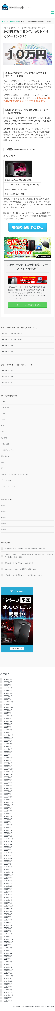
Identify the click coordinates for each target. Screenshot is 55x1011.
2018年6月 (8, 920)
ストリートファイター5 (9, 486)
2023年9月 (8, 744)
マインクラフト (6, 407)
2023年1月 (8, 766)
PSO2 (3, 420)
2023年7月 (8, 749)
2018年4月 (8, 925)
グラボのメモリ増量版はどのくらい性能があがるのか (23, 575)
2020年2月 (8, 864)
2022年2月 (8, 797)
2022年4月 (8, 791)
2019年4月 (8, 892)
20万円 (3, 517)
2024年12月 (8, 702)
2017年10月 (8, 942)
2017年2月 (8, 964)
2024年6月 (8, 719)
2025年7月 (8, 682)
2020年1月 (8, 867)
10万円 (3, 505)
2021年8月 (8, 814)
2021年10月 (8, 808)
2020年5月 (8, 855)
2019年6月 (8, 886)
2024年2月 (8, 730)
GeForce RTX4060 (7, 376)
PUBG (3, 401)
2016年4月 (8, 984)
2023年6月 (8, 752)
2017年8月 (8, 948)
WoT (2, 432)
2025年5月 (8, 688)
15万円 (3, 511)
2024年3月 (8, 727)
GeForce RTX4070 (7, 382)
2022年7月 (8, 783)
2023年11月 (8, 738)
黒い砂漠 (4, 438)
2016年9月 (8, 978)
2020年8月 (8, 847)
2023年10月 (8, 741)
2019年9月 (8, 878)
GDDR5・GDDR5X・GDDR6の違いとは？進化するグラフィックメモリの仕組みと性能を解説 (29, 556)
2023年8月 (8, 746)
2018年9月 (8, 911)
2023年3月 (8, 760)
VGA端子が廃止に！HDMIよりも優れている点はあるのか (25, 548)
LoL (2, 462)
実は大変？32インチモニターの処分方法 (19, 563)
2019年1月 (8, 900)
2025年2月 (8, 696)
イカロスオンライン (8, 450)
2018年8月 (8, 914)
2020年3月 (8, 861)
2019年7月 (8, 883)
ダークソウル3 (6, 480)
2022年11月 (8, 772)
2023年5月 (8, 755)
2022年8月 (8, 780)
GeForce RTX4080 (7, 345)
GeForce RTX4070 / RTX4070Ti (12, 339)
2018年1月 (8, 934)
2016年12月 (8, 970)
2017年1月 (8, 967)
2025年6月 (8, 685)
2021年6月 (8, 819)
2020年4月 (8, 858)
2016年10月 (8, 976)
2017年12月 (8, 936)
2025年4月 (8, 691)
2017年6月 (8, 953)
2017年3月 (8, 962)
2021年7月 (8, 816)
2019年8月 (8, 881)
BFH (2, 468)
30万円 (3, 529)
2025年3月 (8, 693)
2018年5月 (8, 923)
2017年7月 (8, 950)
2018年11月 (8, 906)
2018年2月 (8, 931)
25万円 (3, 523)
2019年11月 (8, 872)
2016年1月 (8, 992)
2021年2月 (8, 830)
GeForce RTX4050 (7, 370)
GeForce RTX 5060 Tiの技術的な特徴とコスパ (21, 569)
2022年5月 (8, 788)
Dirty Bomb (5, 456)
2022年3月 (8, 794)
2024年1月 (8, 732)
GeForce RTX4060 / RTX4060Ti (12, 333)
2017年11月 (8, 939)
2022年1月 (8, 800)
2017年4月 (8, 959)
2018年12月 (8, 903)
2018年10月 (8, 909)
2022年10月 (8, 774)
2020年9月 (8, 844)
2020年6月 (8, 853)
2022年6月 (8, 786)
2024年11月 (8, 705)
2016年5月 (8, 981)
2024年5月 (8, 721)
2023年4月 (8, 758)
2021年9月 (8, 811)
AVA (2, 426)
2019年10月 (8, 875)
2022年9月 (8, 777)
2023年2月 (8, 763)
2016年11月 (8, 973)
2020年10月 (8, 841)
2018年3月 (8, 928)
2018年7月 (8, 917)
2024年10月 (8, 707)
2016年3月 (8, 987)
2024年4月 (8, 724)
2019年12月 (8, 869)
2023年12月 (8, 735)
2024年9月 (8, 710)
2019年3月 (8, 895)
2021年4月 (8, 825)
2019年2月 (8, 897)
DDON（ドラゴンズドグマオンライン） (15, 474)
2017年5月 (8, 956)
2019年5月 (8, 889)
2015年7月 (8, 998)
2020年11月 (8, 839)
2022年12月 (8, 769)
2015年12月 (8, 995)
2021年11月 (8, 805)
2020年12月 (8, 836)
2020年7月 (8, 850)
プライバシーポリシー (47, 1006)
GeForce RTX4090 (7, 351)
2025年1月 (8, 699)
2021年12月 (8, 802)
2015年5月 (8, 1001)
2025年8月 (8, 679)
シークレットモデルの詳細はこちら (27, 305)
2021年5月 (8, 822)
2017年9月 (8, 945)
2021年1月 (8, 833)
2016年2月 (8, 990)
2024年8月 (8, 713)
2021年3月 (8, 828)
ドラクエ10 (5, 444)
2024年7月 (8, 716)
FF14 (3, 414)
